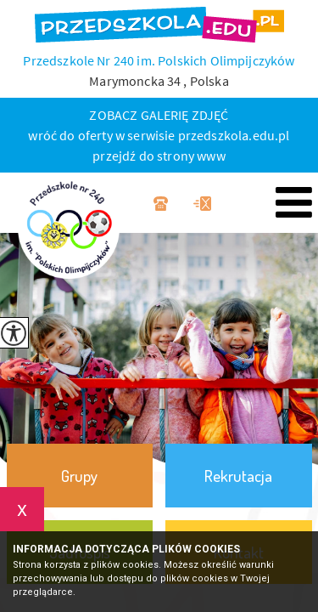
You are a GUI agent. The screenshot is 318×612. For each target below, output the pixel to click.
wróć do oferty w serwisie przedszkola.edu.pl (158, 135)
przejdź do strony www (158, 155)
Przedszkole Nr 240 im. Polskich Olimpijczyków (158, 60)
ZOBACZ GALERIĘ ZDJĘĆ (158, 114)
